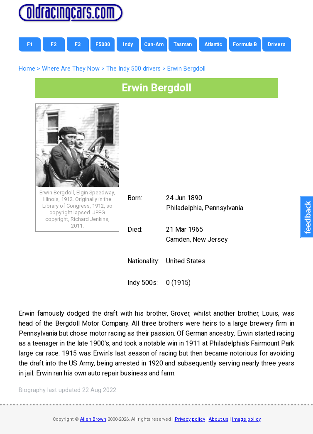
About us (218, 419)
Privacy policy (190, 419)
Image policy (246, 419)
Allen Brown (93, 419)
